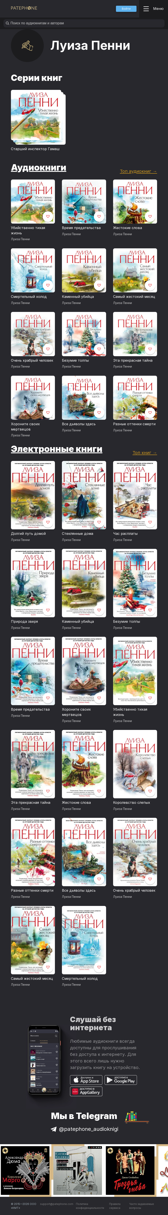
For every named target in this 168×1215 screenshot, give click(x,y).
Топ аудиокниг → (138, 171)
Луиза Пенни (20, 239)
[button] (126, 9)
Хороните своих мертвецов (25, 426)
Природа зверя (24, 621)
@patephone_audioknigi (84, 1129)
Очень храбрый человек (32, 360)
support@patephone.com (56, 1204)
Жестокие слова (127, 228)
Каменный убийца (78, 296)
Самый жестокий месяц (134, 296)
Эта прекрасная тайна (132, 360)
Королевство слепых (131, 802)
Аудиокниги (38, 167)
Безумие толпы (75, 360)
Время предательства (81, 228)
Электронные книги (56, 448)
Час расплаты (125, 533)
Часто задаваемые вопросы (141, 1206)
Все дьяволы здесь (79, 424)
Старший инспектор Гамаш (35, 149)
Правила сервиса (115, 1206)
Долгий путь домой (28, 533)
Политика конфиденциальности (90, 1206)
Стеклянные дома (77, 533)
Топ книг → (145, 452)
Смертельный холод (29, 296)
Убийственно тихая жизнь (28, 230)
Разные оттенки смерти (134, 424)
